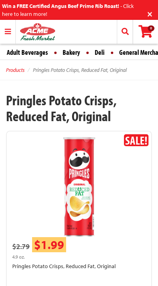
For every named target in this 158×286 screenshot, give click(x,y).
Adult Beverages (27, 52)
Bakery (71, 52)
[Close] (149, 13)
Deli (100, 52)
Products (15, 69)
